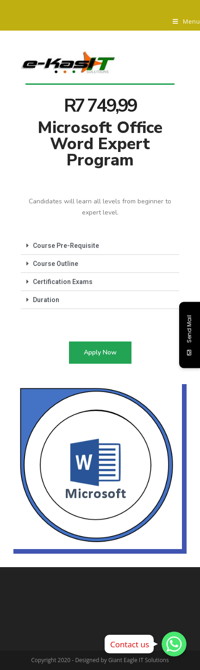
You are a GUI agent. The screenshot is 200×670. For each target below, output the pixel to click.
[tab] (100, 246)
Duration (46, 299)
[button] (100, 352)
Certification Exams (63, 281)
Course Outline (55, 263)
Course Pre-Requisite (66, 245)
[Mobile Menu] (186, 21)
